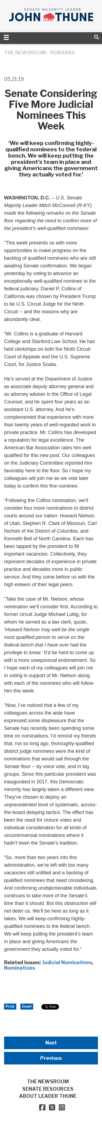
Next (51, 1043)
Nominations (19, 968)
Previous (51, 1058)
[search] (96, 37)
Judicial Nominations (67, 962)
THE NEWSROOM (25, 52)
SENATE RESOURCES (47, 1089)
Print (10, 1006)
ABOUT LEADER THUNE (47, 1096)
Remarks (62, 52)
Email (27, 1006)
